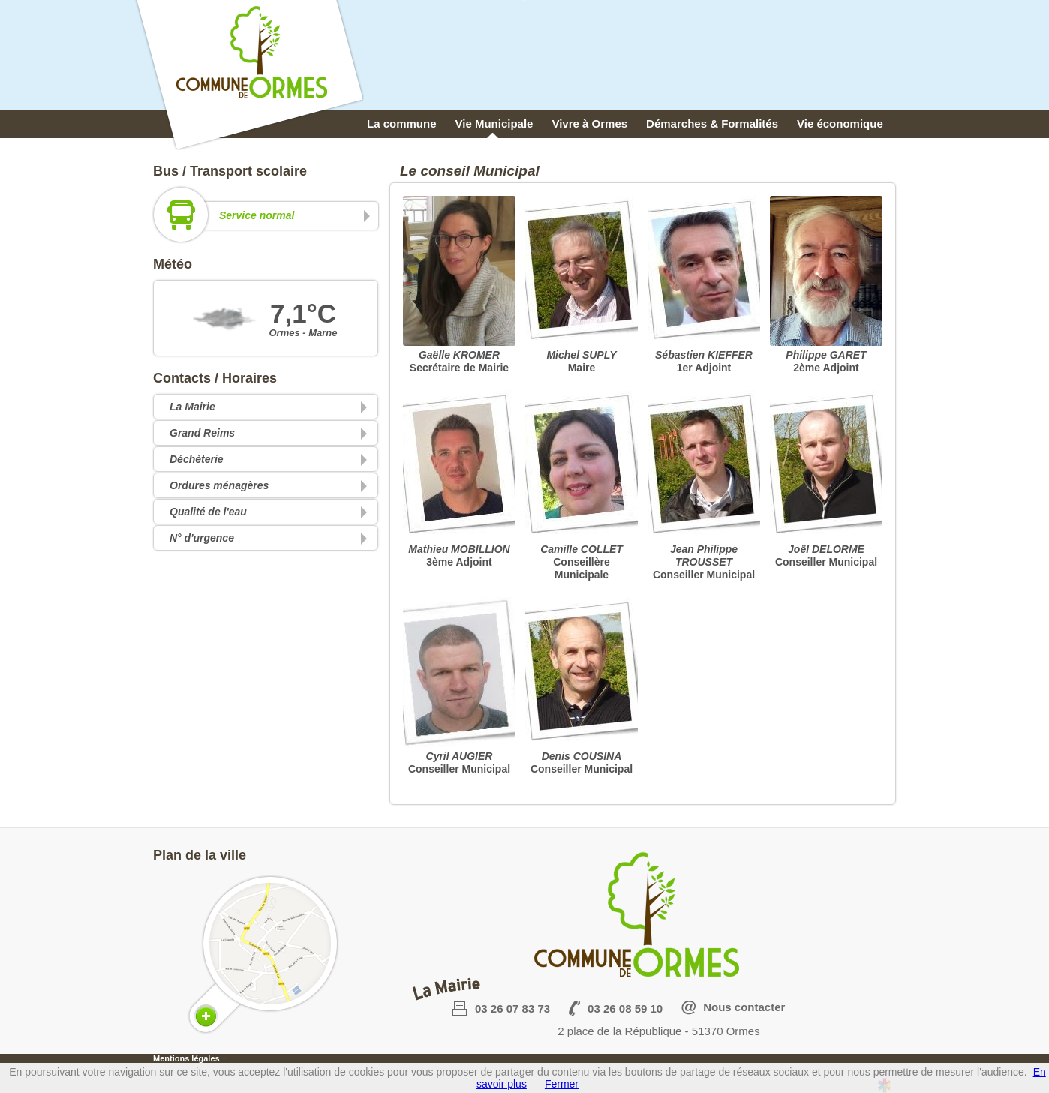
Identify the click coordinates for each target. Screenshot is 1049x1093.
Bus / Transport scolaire (230, 171)
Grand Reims (202, 433)
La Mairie (192, 407)
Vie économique (840, 123)
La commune (402, 123)
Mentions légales (186, 1058)
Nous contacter (744, 1007)
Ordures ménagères (219, 485)
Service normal (263, 215)
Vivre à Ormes (589, 123)
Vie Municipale (494, 123)
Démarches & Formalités (712, 123)
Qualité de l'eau (208, 512)
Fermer (562, 1084)
